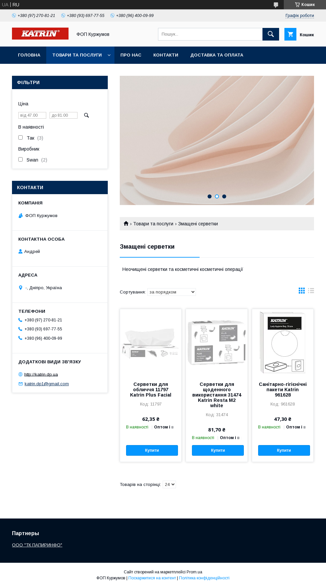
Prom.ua (194, 572)
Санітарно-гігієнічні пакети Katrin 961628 (283, 390)
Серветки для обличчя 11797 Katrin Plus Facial (150, 390)
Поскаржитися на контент (152, 578)
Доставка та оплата (216, 55)
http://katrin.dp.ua (41, 374)
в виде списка (311, 292)
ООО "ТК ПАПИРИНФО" (37, 544)
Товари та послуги (77, 55)
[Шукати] (270, 34)
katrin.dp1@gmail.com (47, 383)
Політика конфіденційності (204, 578)
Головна (29, 55)
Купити (152, 450)
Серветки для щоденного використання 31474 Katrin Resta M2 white (216, 395)
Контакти (165, 55)
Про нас (130, 55)
